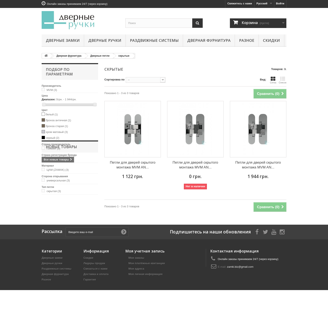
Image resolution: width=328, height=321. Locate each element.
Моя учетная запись (145, 266)
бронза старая (57, 126)
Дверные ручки (104, 40)
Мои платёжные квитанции (146, 278)
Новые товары (61, 207)
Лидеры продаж (94, 278)
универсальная (58, 180)
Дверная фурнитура (209, 40)
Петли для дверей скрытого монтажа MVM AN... (132, 164)
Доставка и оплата (96, 289)
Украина (54, 159)
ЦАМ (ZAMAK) (58, 169)
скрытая (54, 191)
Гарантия (89, 294)
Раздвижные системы (154, 40)
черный (52, 137)
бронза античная (58, 120)
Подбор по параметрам (59, 71)
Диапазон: (48, 99)
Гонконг (53, 148)
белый (52, 114)
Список (282, 80)
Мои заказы (136, 272)
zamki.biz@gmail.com (240, 281)
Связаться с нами (95, 283)
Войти (280, 3)
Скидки (271, 40)
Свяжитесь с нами (239, 3)
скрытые (123, 55)
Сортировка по (114, 79)
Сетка (273, 80)
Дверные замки (63, 40)
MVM (52, 90)
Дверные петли (100, 55)
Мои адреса (136, 283)
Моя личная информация (145, 289)
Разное (246, 40)
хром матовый (57, 132)
